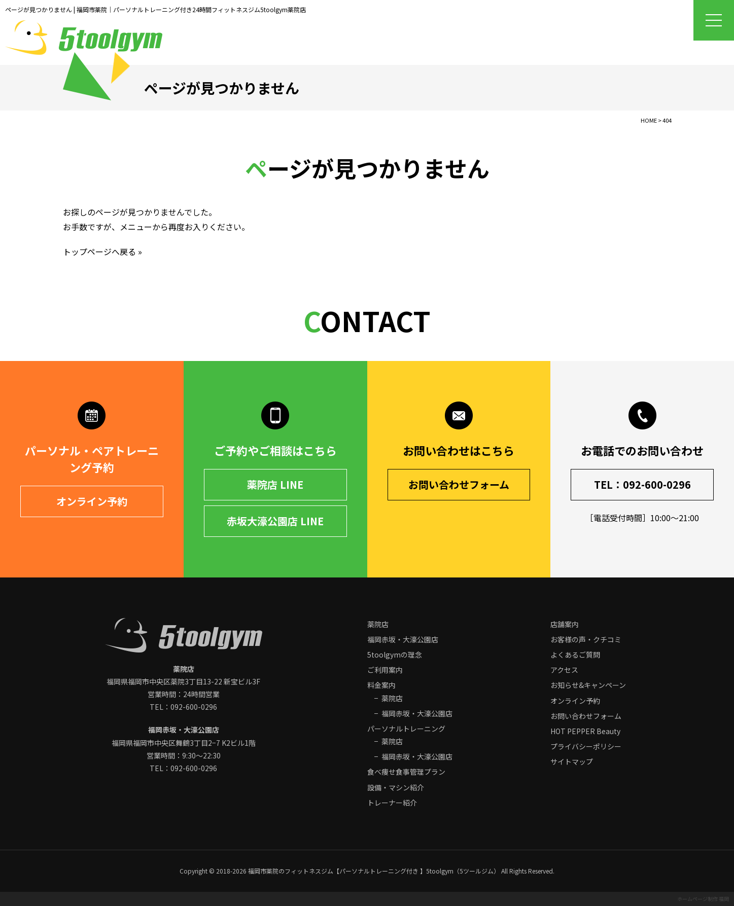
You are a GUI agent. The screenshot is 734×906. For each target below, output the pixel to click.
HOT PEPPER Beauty (585, 731)
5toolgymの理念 (394, 654)
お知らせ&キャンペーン (588, 685)
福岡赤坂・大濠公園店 (402, 639)
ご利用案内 (385, 670)
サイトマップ (571, 761)
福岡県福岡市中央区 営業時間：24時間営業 (183, 681)
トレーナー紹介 (392, 803)
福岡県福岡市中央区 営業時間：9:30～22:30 (184, 742)
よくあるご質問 (575, 654)
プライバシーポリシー (585, 746)
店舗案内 (564, 624)
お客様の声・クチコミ (585, 639)
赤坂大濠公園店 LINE (275, 521)
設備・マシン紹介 (395, 787)
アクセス (564, 670)
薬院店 (378, 624)
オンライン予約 (91, 501)
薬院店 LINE (275, 484)
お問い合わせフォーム (458, 484)
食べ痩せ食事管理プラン (406, 772)
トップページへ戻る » (102, 251)
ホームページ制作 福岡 (703, 898)
